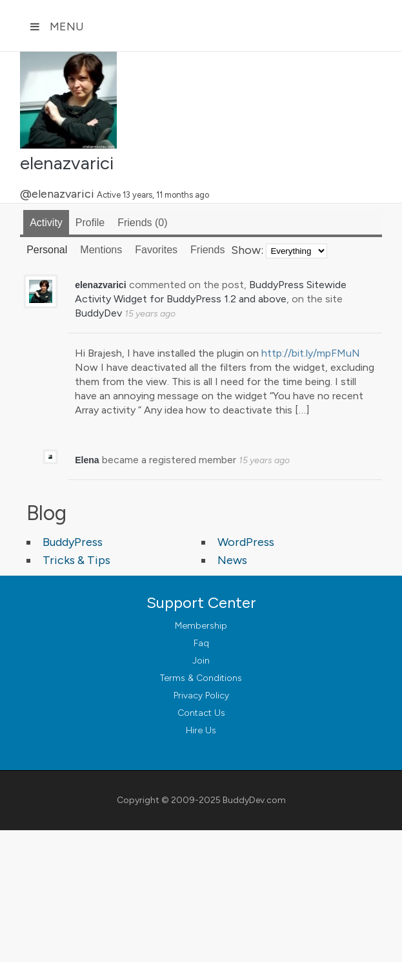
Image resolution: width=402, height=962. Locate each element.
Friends (142, 222)
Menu (57, 26)
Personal (46, 249)
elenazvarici (67, 163)
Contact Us (201, 712)
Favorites (156, 249)
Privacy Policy (201, 695)
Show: (247, 250)
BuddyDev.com (254, 800)
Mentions (101, 249)
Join (201, 660)
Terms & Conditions (201, 678)
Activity (46, 222)
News (232, 560)
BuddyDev (98, 313)
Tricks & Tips (76, 560)
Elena (87, 460)
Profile (90, 222)
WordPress (245, 542)
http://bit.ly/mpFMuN (310, 353)
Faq (201, 643)
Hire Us (201, 730)
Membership (201, 625)
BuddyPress (73, 542)
